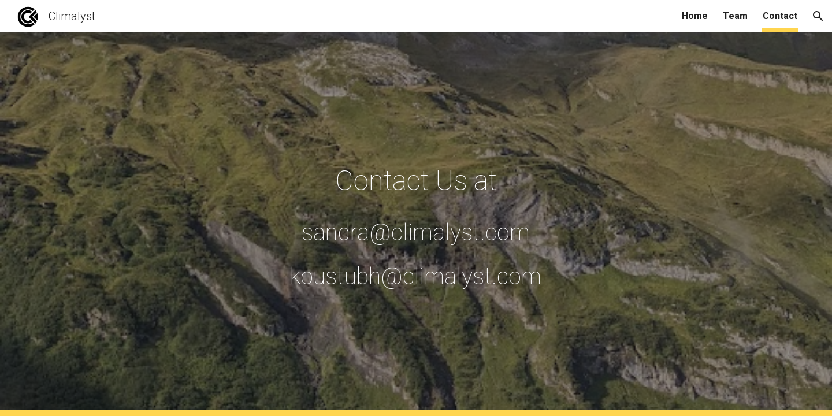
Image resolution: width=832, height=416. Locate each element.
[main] (416, 224)
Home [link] (695, 15)
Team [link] (735, 15)
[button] (818, 16)
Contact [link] (780, 15)
